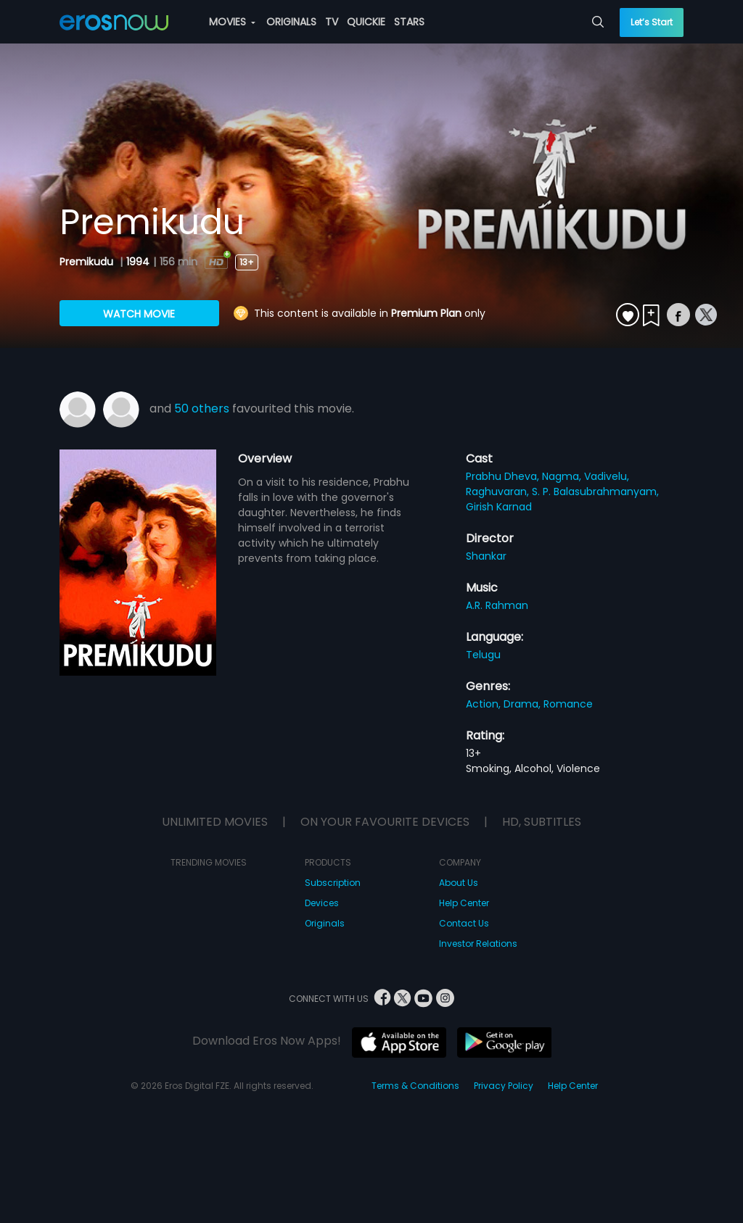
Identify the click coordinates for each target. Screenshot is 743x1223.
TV (331, 21)
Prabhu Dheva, (504, 476)
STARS (409, 21)
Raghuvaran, (499, 491)
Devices (322, 903)
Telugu (483, 654)
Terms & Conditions (415, 1085)
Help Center (464, 903)
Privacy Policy (503, 1085)
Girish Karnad (499, 506)
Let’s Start (652, 22)
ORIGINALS (291, 21)
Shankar (486, 556)
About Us (458, 882)
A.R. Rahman (497, 605)
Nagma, (563, 476)
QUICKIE (366, 21)
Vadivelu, (606, 476)
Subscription (333, 882)
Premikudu (87, 261)
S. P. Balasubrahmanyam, (595, 491)
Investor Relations (478, 943)
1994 (137, 261)
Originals (325, 923)
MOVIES (232, 21)
